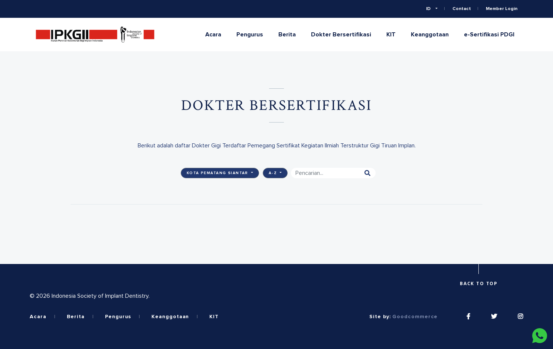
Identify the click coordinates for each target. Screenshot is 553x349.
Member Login (501, 9)
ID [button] (429, 9)
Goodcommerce (415, 316)
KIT (391, 34)
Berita (287, 34)
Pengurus (249, 34)
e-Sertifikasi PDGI (489, 34)
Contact (461, 9)
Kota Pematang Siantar (218, 173)
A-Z (274, 173)
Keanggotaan (430, 34)
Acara (213, 34)
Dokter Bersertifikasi (341, 34)
